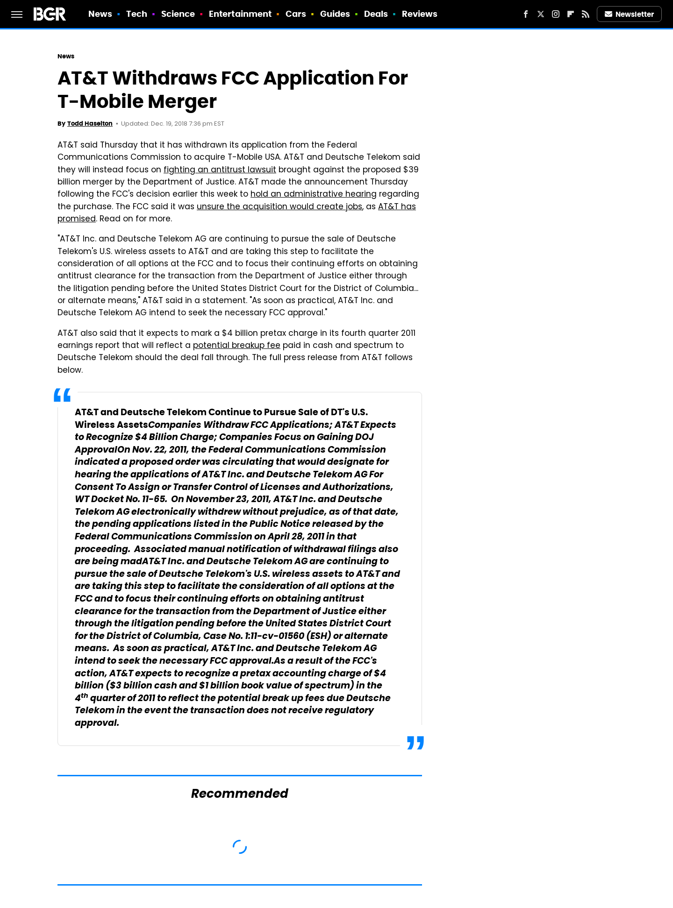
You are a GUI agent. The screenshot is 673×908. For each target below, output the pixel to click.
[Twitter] (540, 14)
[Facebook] (526, 14)
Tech (136, 13)
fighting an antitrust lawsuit (220, 170)
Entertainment (240, 13)
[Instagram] (555, 14)
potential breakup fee (236, 346)
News (100, 13)
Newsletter (629, 14)
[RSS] (585, 14)
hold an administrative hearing (314, 194)
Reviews (420, 13)
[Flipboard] (570, 14)
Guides (335, 13)
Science (178, 13)
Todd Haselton (90, 124)
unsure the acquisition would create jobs (279, 207)
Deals (376, 13)
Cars (296, 13)
